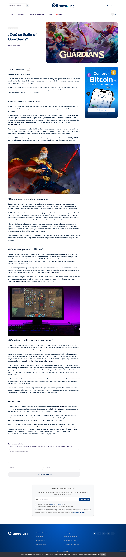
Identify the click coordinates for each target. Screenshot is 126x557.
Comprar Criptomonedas (37, 14)
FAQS (50, 14)
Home (11, 14)
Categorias (21, 14)
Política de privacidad (71, 536)
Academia (39, 536)
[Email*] (62, 467)
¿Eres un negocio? (42, 540)
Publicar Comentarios (44, 474)
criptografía (51, 407)
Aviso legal (67, 533)
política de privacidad (57, 504)
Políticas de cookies (70, 540)
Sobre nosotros (41, 544)
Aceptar (103, 554)
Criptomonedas (13, 28)
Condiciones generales (71, 544)
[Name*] (25, 467)
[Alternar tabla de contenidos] (27, 69)
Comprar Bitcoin (41, 533)
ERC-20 (57, 409)
